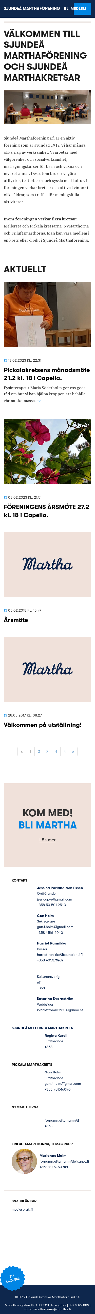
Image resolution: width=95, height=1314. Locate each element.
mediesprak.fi (22, 1209)
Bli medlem (80, 9)
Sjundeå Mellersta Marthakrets (42, 1028)
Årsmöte (16, 620)
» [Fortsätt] (73, 751)
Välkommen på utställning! (43, 724)
